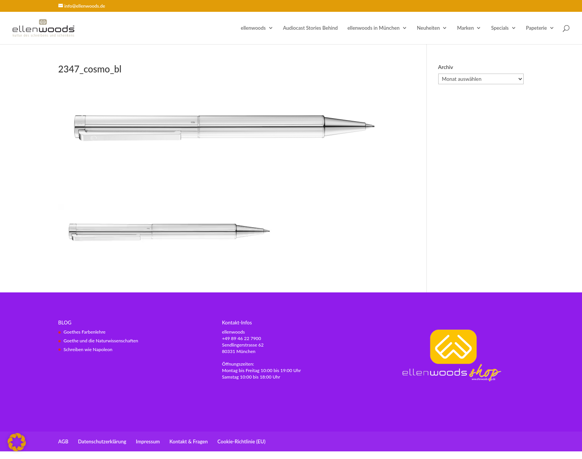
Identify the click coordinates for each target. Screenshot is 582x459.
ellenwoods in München (373, 28)
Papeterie (536, 28)
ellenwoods (253, 28)
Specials (500, 28)
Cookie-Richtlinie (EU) (241, 441)
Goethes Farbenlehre (85, 332)
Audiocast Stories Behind (310, 28)
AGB (63, 441)
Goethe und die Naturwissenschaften (101, 340)
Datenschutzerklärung (102, 441)
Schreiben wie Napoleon (88, 349)
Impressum (148, 441)
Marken (465, 28)
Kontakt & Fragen (188, 441)
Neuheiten (428, 28)
